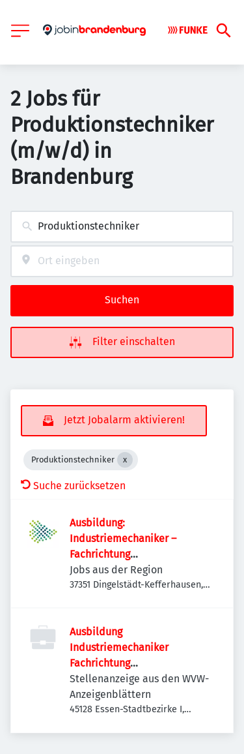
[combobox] (122, 227)
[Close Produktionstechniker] (125, 460)
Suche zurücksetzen (73, 485)
